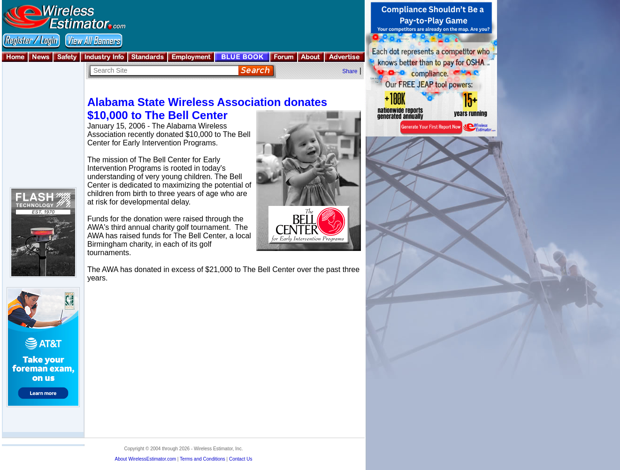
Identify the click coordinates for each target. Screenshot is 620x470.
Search (256, 70)
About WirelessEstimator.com (145, 459)
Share (349, 71)
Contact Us (240, 459)
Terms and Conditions (202, 459)
